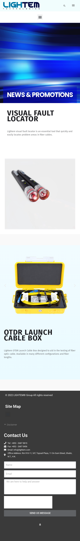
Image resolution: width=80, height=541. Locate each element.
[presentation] (28, 502)
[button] (64, 5)
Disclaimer (12, 424)
